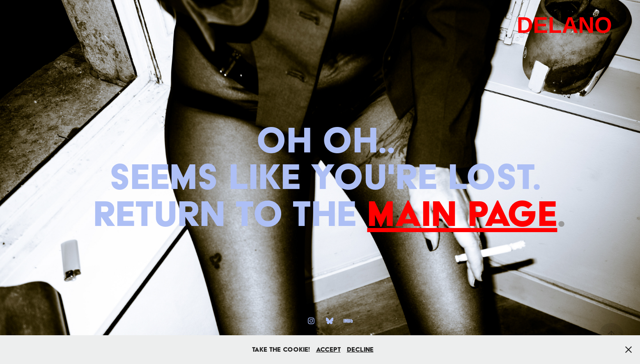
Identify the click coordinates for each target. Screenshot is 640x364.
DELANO (564, 25)
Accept (328, 349)
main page (462, 213)
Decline (360, 349)
